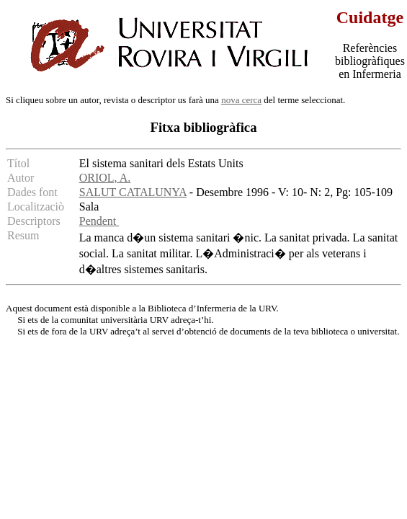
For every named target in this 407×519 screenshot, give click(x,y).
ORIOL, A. (105, 178)
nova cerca (241, 99)
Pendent (99, 221)
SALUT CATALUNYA (133, 192)
